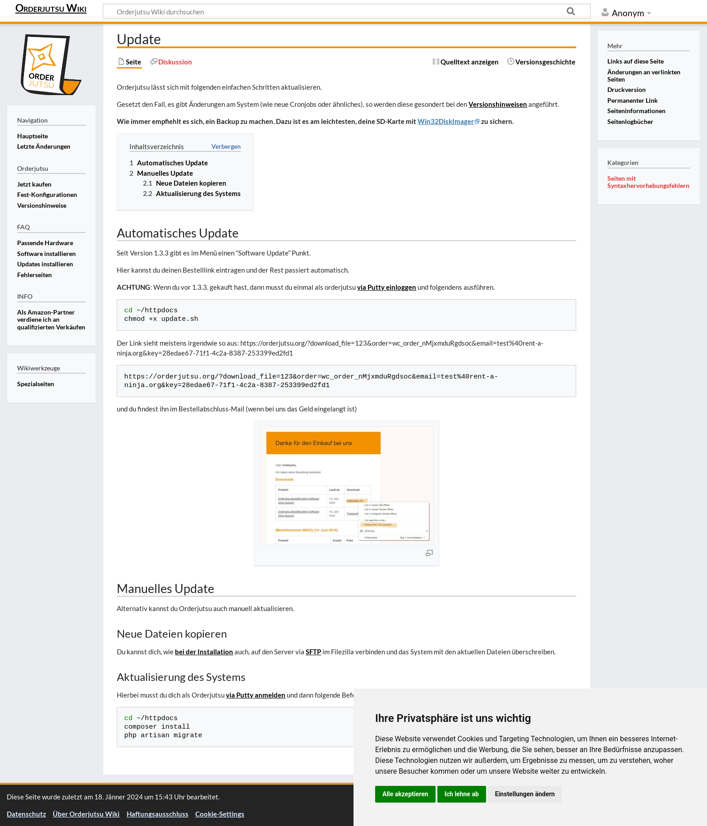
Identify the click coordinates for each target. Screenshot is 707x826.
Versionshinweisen (497, 104)
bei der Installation (204, 652)
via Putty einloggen (386, 287)
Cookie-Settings (219, 814)
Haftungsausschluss (157, 814)
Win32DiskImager (446, 121)
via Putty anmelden (255, 695)
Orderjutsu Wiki (51, 8)
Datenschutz (26, 814)
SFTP (313, 652)
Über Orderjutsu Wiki (86, 814)
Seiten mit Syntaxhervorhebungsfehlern (648, 181)
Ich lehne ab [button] (462, 794)
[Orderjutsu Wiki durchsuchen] (346, 11)
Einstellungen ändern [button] (525, 794)
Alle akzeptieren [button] (405, 794)
